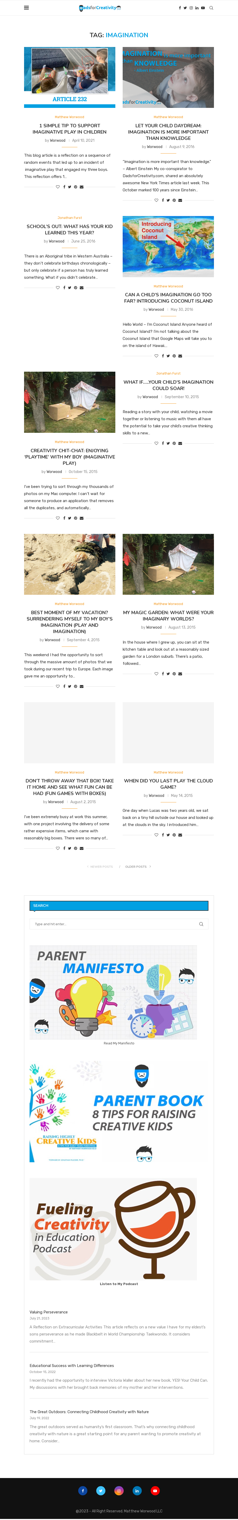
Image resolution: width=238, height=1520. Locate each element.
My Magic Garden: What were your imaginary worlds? (168, 616)
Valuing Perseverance (49, 1313)
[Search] (211, 7)
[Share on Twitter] (69, 187)
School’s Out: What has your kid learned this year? (70, 230)
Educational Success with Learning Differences (72, 1366)
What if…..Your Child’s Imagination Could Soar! (168, 386)
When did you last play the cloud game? (168, 785)
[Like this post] (58, 187)
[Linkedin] (197, 7)
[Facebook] (180, 7)
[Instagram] (191, 7)
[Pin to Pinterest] (75, 187)
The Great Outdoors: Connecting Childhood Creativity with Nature (89, 1413)
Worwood (57, 141)
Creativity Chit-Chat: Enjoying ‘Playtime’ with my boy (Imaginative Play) (69, 457)
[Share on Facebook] (64, 187)
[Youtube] (203, 7)
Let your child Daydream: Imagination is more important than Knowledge (168, 132)
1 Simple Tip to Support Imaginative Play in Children (69, 129)
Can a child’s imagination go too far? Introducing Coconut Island (168, 298)
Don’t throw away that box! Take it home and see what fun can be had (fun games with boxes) (70, 788)
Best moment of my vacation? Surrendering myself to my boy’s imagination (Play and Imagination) (70, 622)
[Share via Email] (81, 187)
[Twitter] (185, 7)
